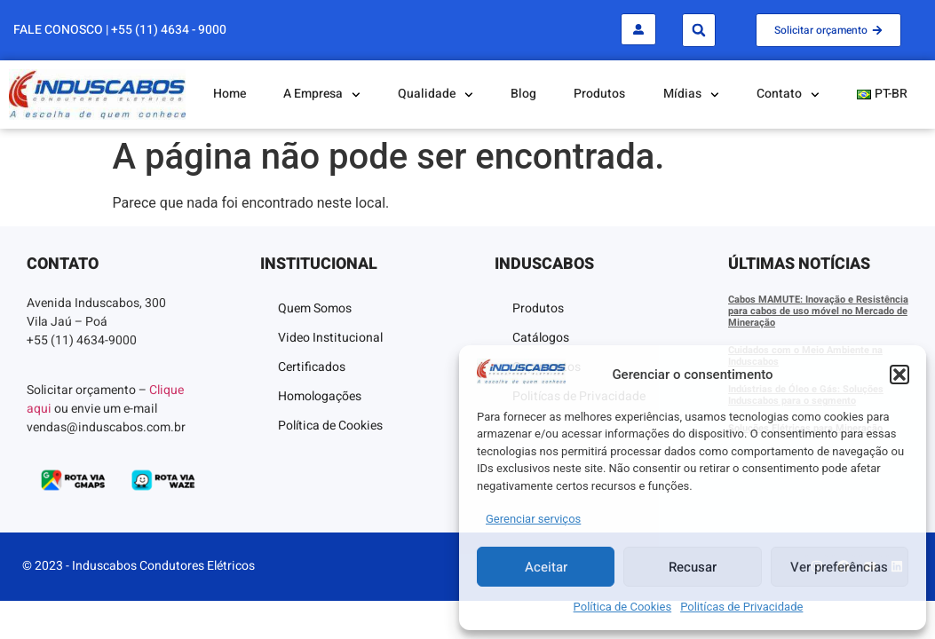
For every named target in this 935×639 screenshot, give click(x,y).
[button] (899, 374)
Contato (788, 95)
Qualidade (435, 95)
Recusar (693, 567)
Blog (523, 93)
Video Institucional (330, 337)
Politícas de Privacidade (741, 606)
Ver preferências (839, 567)
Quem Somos (315, 308)
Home (229, 93)
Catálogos (540, 337)
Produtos (599, 93)
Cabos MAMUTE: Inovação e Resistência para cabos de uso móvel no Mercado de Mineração (818, 311)
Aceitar (546, 567)
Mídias (691, 95)
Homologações (319, 396)
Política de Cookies (623, 606)
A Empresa (322, 95)
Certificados (311, 367)
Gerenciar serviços (533, 518)
